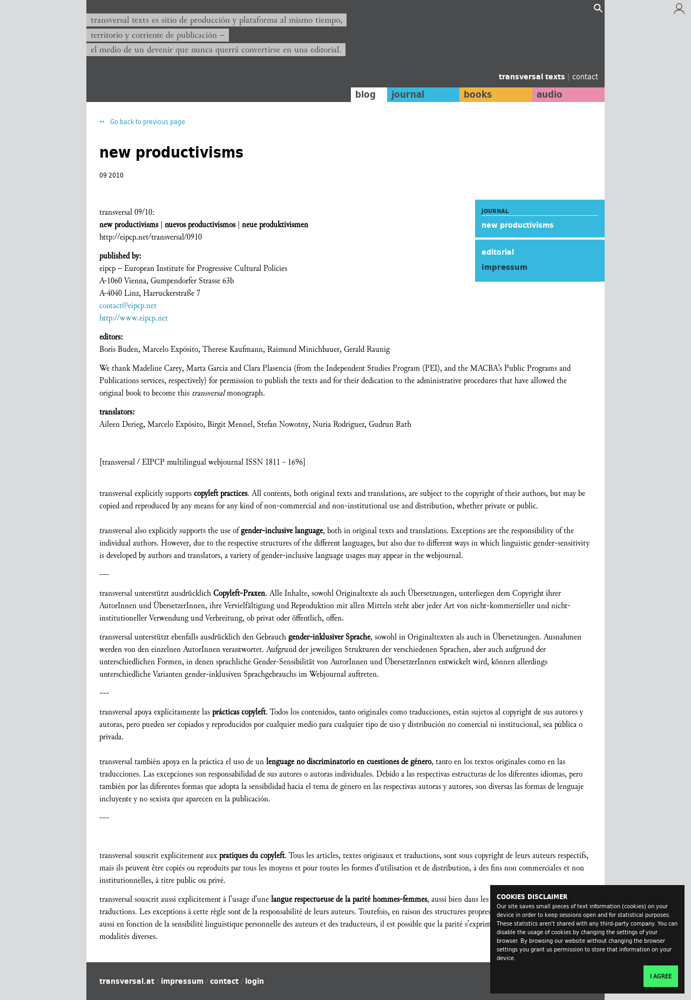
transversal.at (126, 981)
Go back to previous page (147, 122)
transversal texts (533, 77)
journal (407, 94)
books (478, 94)
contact (585, 76)
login (254, 981)
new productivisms (518, 225)
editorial (498, 252)
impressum (182, 981)
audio (550, 94)
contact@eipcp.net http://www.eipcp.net (133, 312)
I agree (661, 976)
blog (365, 94)
